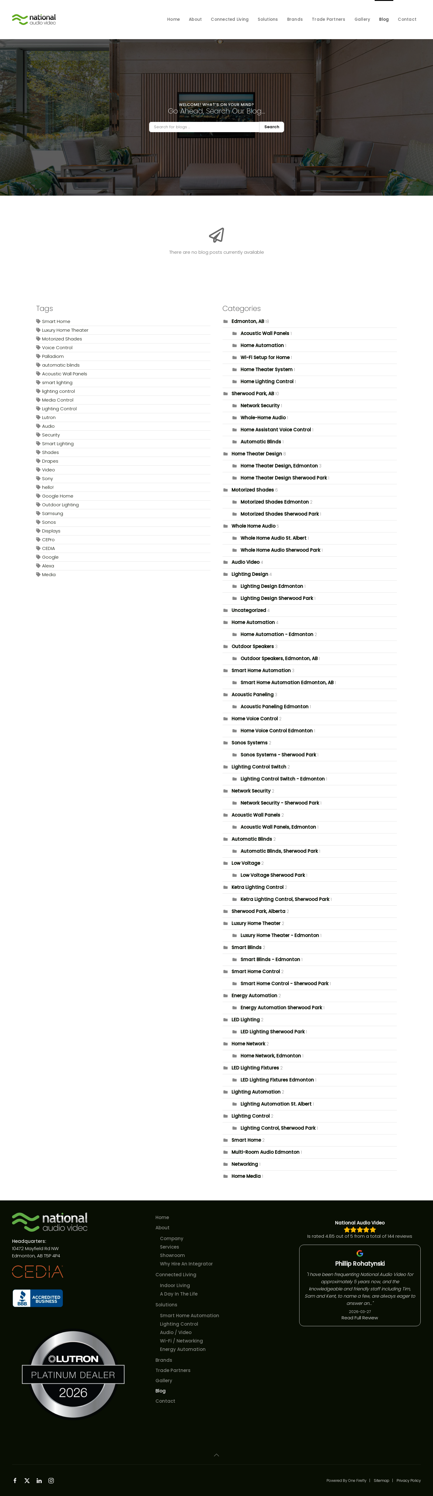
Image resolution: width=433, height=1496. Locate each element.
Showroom (172, 1255)
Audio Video (245, 562)
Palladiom (53, 356)
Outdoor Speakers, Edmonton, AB (279, 658)
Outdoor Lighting (60, 504)
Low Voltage (246, 863)
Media (49, 574)
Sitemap (381, 1480)
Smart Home (56, 321)
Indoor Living (175, 1285)
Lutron (49, 417)
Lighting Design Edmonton (272, 586)
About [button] (195, 19)
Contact (407, 19)
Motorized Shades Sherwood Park (280, 514)
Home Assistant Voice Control (276, 430)
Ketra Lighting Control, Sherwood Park (285, 899)
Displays (51, 531)
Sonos (49, 522)
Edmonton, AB (248, 321)
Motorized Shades (62, 339)
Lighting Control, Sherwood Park (278, 1128)
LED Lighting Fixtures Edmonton (277, 1080)
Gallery (362, 19)
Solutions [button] (268, 19)
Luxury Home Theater (65, 330)
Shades (50, 452)
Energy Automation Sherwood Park (281, 1007)
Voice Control (57, 347)
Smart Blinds (247, 947)
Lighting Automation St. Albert (276, 1104)
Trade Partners (328, 19)
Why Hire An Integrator (186, 1264)
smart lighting (57, 382)
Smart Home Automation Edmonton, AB (288, 682)
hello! (48, 487)
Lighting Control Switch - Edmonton (283, 779)
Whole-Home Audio (263, 417)
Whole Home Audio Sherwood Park (280, 550)
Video (48, 470)
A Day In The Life (179, 1294)
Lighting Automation (256, 1092)
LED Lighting (246, 1019)
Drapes (50, 461)
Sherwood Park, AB (253, 393)
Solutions (166, 1305)
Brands (295, 19)
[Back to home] (34, 19)
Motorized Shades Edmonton (275, 502)
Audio (48, 426)
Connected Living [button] (230, 19)
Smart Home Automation (261, 670)
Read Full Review (360, 1318)
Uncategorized (249, 610)
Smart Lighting (58, 443)
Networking (245, 1164)
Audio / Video (176, 1332)
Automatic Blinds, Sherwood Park (279, 851)
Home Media (246, 1176)
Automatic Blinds (261, 442)
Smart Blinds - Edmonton (270, 959)
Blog (384, 19)
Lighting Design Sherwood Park (277, 598)
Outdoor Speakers (253, 646)
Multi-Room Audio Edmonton (265, 1152)
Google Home (57, 496)
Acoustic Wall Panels (64, 374)
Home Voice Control (255, 718)
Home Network (248, 1044)
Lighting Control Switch (259, 767)
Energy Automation (254, 995)
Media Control (57, 400)
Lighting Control (59, 408)
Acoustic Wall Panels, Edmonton (278, 827)
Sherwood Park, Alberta (258, 911)
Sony (47, 478)
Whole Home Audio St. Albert (273, 538)
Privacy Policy (409, 1480)
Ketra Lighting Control (258, 887)
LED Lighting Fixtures (255, 1068)
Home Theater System (267, 369)
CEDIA (48, 548)
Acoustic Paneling (253, 694)
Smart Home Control (256, 971)
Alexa (48, 566)
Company (171, 1238)
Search (271, 127)
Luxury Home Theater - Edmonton (280, 935)
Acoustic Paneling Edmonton (275, 706)
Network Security (260, 405)
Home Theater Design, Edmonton (279, 466)
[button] (216, 1455)
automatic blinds (61, 365)
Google (50, 557)
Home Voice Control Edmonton (277, 731)
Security (51, 435)
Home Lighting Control (267, 381)
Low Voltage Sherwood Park (273, 875)
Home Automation (262, 345)
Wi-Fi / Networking (181, 1341)
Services (169, 1247)
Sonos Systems (250, 743)
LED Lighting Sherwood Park (273, 1032)
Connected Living (175, 1274)
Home (173, 19)
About (162, 1227)
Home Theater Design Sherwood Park (284, 478)
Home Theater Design (257, 454)
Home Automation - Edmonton (277, 634)
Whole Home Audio (253, 526)
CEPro (48, 539)
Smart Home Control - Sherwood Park (284, 983)
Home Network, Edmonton (271, 1056)
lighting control (58, 391)
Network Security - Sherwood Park (280, 803)
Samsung (52, 513)
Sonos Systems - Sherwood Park (278, 755)
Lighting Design (250, 574)
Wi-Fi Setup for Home (265, 357)
